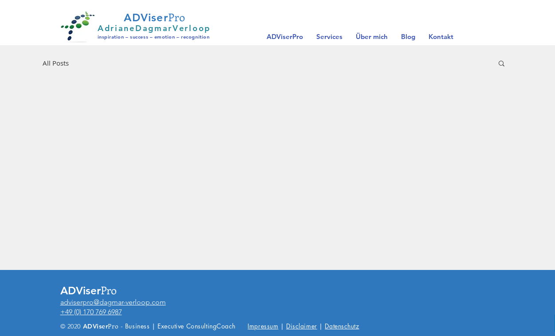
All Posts (56, 63)
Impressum (263, 326)
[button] (501, 64)
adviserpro (77, 302)
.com (158, 302)
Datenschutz (342, 326)
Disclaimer (301, 326)
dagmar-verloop (124, 302)
